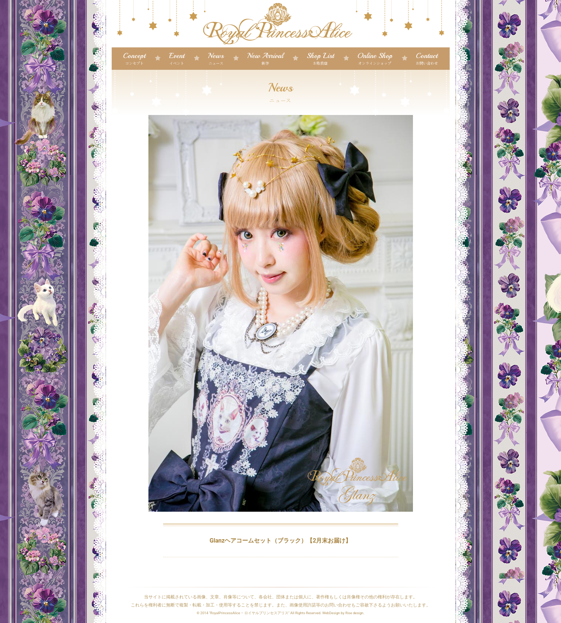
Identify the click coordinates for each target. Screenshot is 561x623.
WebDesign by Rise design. (343, 613)
